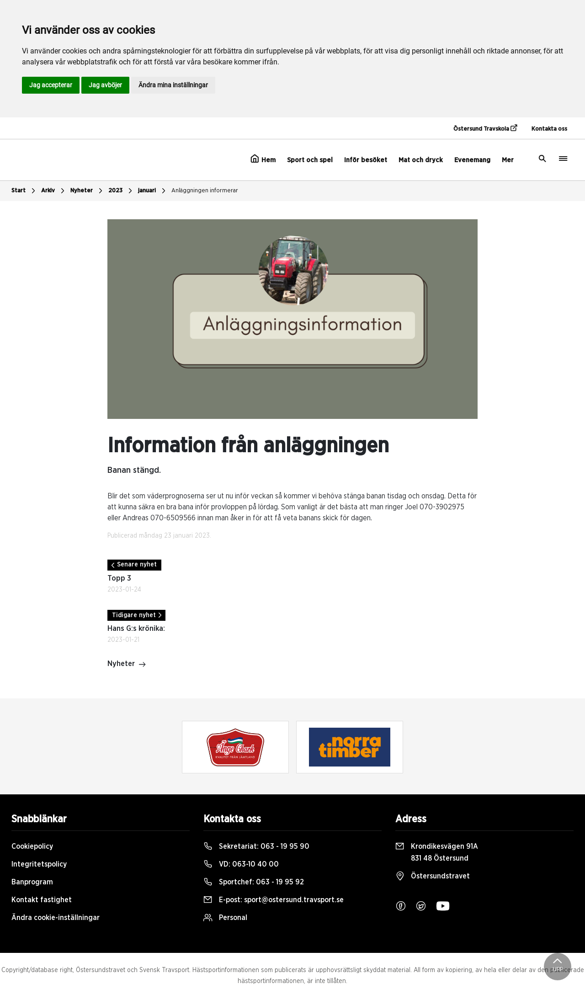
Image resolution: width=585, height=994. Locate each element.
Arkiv (54, 191)
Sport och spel (310, 160)
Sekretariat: (256, 846)
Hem (263, 159)
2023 (121, 191)
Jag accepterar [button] (50, 85)
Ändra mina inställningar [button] (173, 85)
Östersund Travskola (485, 128)
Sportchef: (253, 882)
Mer (508, 160)
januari (153, 191)
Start (24, 191)
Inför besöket (365, 160)
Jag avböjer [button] (105, 85)
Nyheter (87, 191)
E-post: (273, 900)
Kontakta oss (549, 129)
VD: (241, 864)
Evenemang (472, 160)
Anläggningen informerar (204, 191)
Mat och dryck (421, 160)
